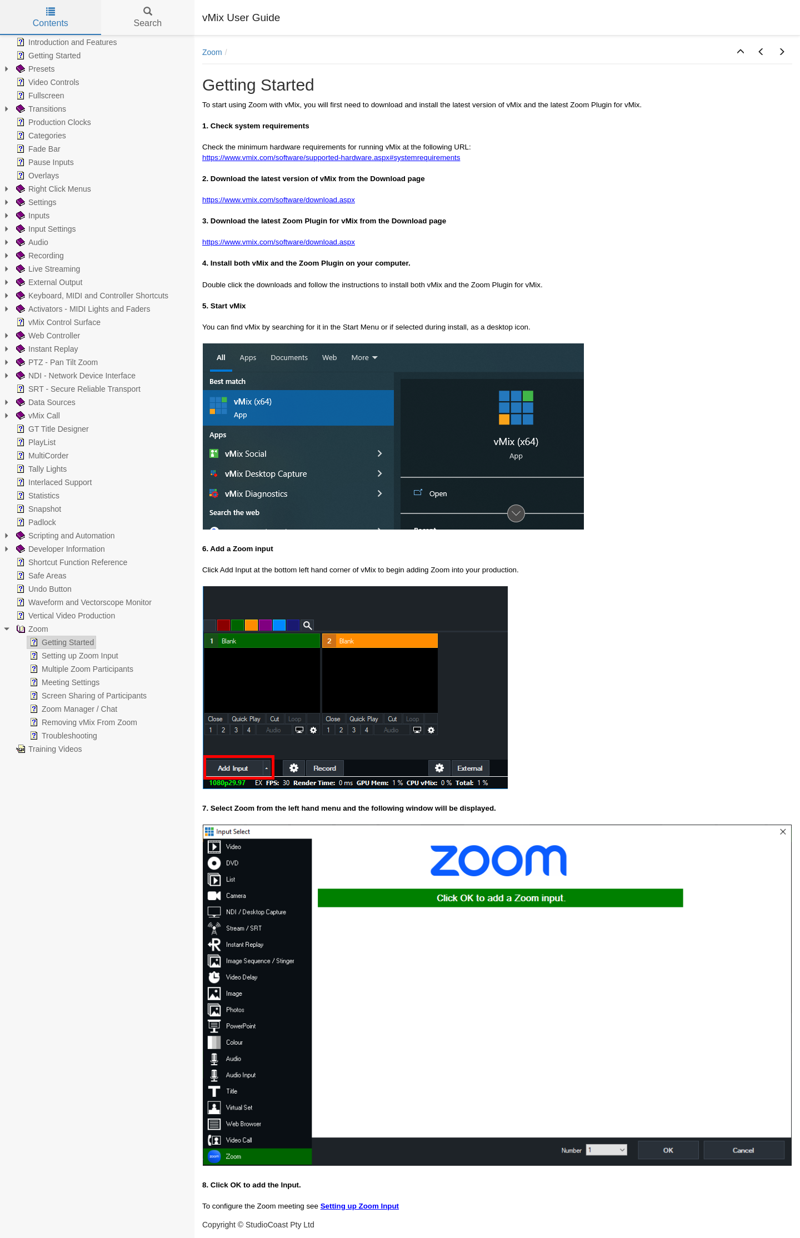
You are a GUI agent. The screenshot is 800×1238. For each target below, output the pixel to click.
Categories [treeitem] (40, 135)
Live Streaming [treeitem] (47, 269)
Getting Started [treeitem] (47, 55)
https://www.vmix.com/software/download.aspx (278, 200)
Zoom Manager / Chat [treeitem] (72, 709)
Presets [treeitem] (34, 69)
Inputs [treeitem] (31, 215)
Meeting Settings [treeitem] (63, 682)
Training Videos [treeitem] (48, 749)
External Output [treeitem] (48, 282)
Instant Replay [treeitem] (46, 349)
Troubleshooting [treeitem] (62, 735)
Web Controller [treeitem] (47, 335)
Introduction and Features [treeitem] (65, 42)
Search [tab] (147, 17)
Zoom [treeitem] (31, 629)
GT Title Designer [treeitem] (51, 429)
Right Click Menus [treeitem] (52, 189)
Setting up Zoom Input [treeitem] (72, 655)
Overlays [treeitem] (36, 175)
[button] (740, 52)
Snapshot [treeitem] (37, 509)
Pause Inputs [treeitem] (44, 162)
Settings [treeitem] (35, 202)
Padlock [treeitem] (35, 522)
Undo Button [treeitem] (43, 589)
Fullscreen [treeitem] (39, 95)
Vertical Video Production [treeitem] (64, 615)
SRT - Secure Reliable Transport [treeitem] (77, 389)
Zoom (212, 52)
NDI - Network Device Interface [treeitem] (75, 375)
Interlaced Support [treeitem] (53, 482)
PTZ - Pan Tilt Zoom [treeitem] (56, 362)
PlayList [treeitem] (35, 442)
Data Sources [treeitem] (45, 402)
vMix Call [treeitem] (37, 415)
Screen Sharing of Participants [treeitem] (87, 695)
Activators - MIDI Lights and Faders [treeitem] (82, 309)
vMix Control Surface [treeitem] (57, 322)
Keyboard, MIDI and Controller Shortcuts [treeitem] (91, 295)
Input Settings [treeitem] (45, 229)
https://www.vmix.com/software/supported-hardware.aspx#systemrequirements (331, 157)
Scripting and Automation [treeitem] (64, 535)
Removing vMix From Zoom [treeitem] (82, 722)
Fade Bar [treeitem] (37, 149)
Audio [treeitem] (31, 242)
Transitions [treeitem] (40, 109)
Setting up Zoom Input (360, 1206)
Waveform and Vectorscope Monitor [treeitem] (83, 602)
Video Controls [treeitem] (46, 82)
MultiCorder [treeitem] (41, 455)
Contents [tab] (50, 17)
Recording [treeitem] (39, 255)
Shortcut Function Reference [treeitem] (70, 562)
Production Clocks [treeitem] (52, 122)
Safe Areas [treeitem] (40, 575)
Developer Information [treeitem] (59, 549)
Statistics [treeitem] (36, 495)
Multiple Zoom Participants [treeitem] (80, 669)
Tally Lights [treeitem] (40, 469)
